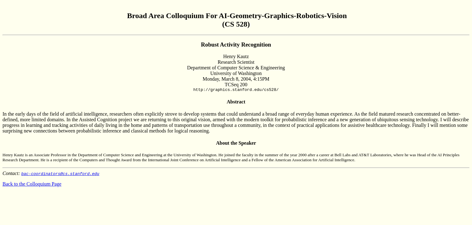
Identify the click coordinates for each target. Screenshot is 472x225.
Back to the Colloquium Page (32, 185)
